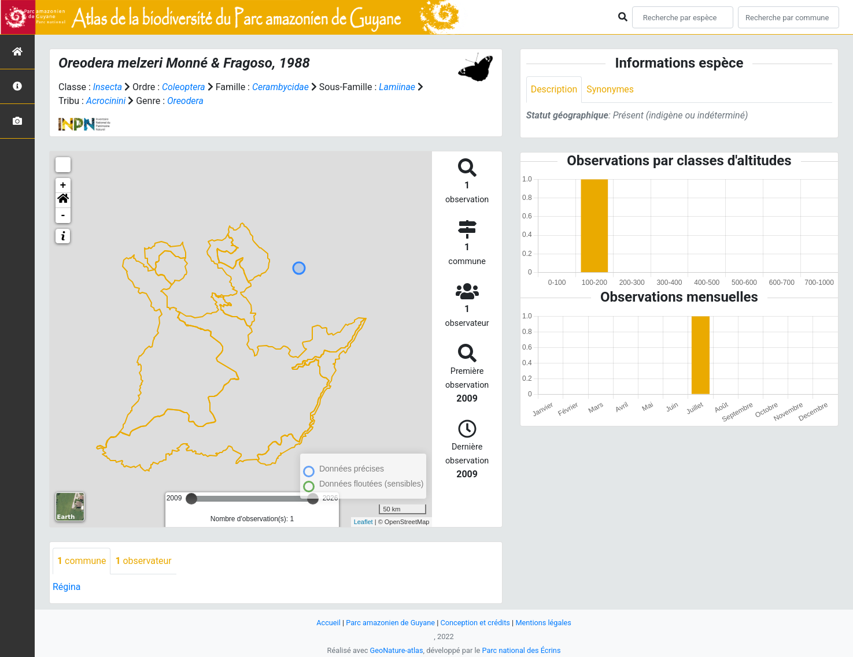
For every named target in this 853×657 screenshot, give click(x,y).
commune (81, 560)
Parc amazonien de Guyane (390, 622)
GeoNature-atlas (396, 650)
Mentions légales (544, 622)
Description (554, 89)
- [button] (63, 215)
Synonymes (610, 89)
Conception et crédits (475, 622)
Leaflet (363, 521)
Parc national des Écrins (521, 650)
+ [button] (63, 185)
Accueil (328, 622)
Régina (67, 586)
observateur (144, 560)
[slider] (191, 498)
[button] (63, 200)
